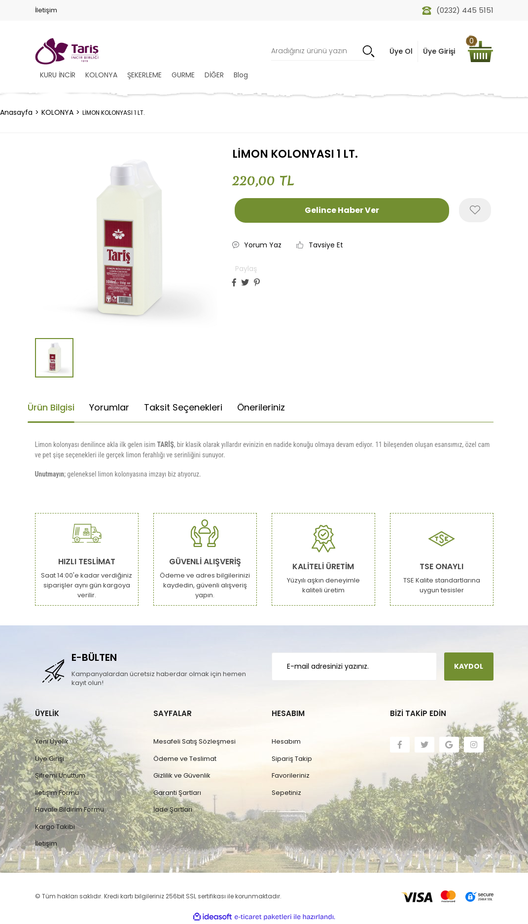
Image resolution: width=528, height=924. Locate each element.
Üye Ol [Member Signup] (401, 51)
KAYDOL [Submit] (468, 666)
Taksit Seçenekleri (183, 407)
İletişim (46, 10)
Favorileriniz (291, 775)
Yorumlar (109, 407)
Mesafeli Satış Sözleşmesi (194, 741)
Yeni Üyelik (52, 741)
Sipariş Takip (292, 758)
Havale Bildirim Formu (69, 809)
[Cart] (480, 51)
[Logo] (67, 51)
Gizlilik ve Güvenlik (182, 775)
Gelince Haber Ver (342, 210)
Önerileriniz (261, 407)
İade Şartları (172, 809)
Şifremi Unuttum (60, 775)
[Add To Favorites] (475, 210)
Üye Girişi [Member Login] (439, 51)
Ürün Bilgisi (51, 407)
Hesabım (286, 741)
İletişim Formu (57, 792)
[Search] (323, 51)
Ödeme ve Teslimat (184, 758)
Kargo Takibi (55, 826)
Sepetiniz (286, 792)
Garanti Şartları (177, 792)
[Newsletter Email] (354, 666)
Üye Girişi (49, 758)
